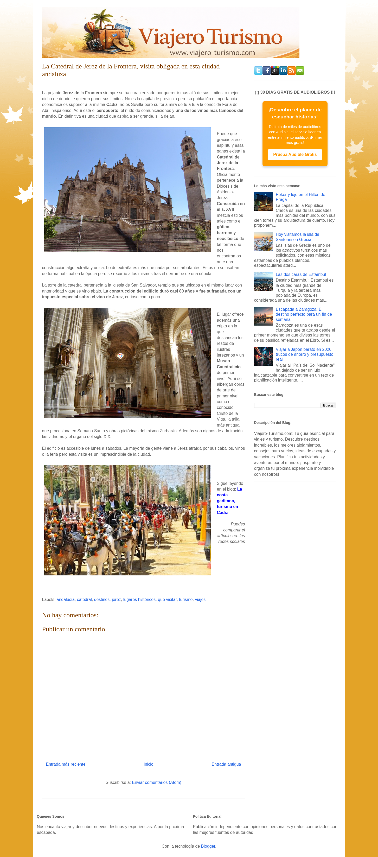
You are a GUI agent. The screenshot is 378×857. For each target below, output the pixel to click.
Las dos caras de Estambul (301, 274)
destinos (102, 599)
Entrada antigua (226, 764)
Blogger (208, 846)
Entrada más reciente (66, 764)
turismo (186, 599)
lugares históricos (139, 599)
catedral (84, 599)
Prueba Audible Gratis (295, 154)
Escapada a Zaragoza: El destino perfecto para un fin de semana (304, 314)
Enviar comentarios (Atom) (156, 782)
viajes (200, 599)
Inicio (148, 764)
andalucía (66, 599)
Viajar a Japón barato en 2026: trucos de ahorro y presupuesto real (304, 354)
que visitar (167, 599)
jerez (116, 599)
